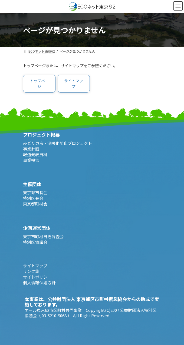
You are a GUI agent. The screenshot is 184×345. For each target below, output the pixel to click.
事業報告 (31, 160)
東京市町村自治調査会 (43, 236)
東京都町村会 (35, 204)
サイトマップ (35, 265)
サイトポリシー (37, 277)
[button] (39, 84)
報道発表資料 (35, 154)
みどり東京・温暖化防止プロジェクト (57, 143)
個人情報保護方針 (39, 282)
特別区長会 (33, 198)
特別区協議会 (35, 242)
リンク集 (31, 271)
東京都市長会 (35, 192)
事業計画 (31, 149)
